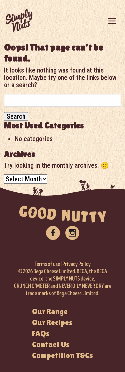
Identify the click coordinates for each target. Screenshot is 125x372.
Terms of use (47, 264)
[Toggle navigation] (112, 21)
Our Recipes (52, 322)
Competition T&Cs (62, 355)
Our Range (50, 311)
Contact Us (51, 344)
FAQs (41, 333)
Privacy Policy (76, 264)
